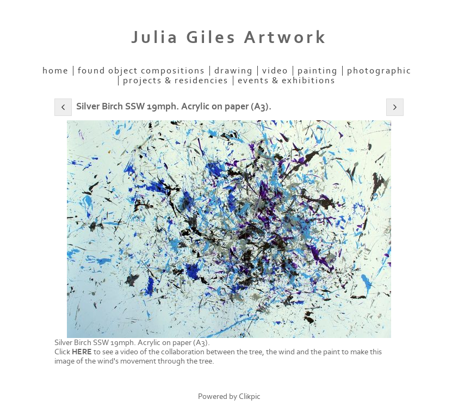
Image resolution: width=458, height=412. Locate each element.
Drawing (233, 71)
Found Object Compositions (141, 71)
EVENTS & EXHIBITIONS (287, 80)
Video (275, 71)
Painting (318, 71)
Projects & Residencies (175, 80)
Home (55, 71)
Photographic (379, 71)
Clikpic (250, 396)
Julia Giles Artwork (229, 37)
